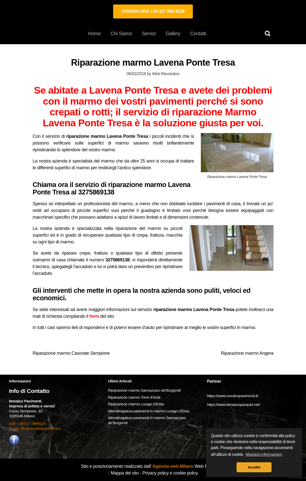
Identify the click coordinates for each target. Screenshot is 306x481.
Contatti (198, 33)
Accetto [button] (254, 467)
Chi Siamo (121, 33)
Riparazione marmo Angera (247, 353)
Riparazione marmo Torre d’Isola (134, 397)
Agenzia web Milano (172, 466)
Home (94, 33)
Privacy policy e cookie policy (170, 473)
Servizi (149, 33)
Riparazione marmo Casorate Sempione (71, 353)
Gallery (173, 33)
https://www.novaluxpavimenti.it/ (232, 396)
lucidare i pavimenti (206, 203)
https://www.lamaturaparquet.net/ (233, 404)
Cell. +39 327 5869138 (27, 423)
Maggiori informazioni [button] (264, 454)
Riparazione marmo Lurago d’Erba (136, 404)
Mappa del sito (125, 473)
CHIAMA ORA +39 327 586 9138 (153, 11)
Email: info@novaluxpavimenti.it (34, 428)
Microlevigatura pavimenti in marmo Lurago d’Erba (149, 411)
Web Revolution (165, 73)
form (94, 316)
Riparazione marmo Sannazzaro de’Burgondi (144, 390)
